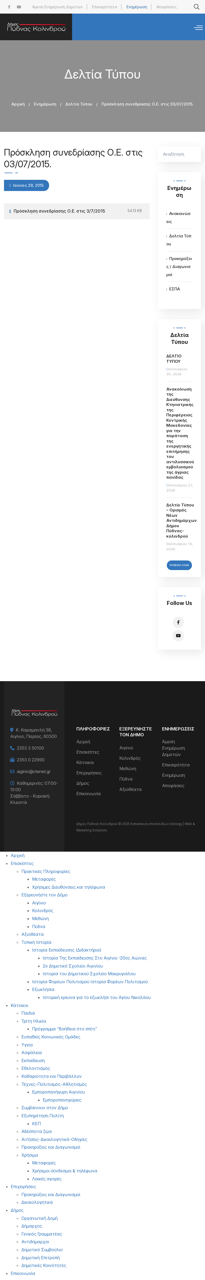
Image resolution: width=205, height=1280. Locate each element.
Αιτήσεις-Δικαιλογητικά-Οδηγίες (54, 1139)
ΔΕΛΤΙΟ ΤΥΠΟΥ (174, 358)
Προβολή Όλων (179, 565)
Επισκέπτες (87, 752)
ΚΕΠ (36, 1123)
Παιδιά (28, 1013)
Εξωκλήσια (43, 989)
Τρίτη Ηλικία (33, 1021)
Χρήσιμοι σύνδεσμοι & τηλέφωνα (64, 1170)
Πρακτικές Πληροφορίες (45, 871)
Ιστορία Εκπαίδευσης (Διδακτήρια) (66, 950)
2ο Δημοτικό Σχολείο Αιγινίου (73, 966)
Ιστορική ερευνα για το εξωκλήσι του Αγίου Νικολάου (97, 997)
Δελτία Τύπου (78, 104)
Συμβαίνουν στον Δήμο (44, 1107)
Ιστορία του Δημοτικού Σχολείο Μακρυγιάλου (89, 973)
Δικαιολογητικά (37, 1202)
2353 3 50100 (30, 748)
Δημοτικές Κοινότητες (43, 1265)
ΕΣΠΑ (174, 288)
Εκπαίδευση (33, 1060)
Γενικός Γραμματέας (41, 1234)
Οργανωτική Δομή (39, 1218)
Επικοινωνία (88, 793)
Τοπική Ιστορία (36, 942)
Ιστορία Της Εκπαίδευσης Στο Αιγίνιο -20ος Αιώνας (95, 958)
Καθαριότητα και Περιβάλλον (51, 1076)
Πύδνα (126, 779)
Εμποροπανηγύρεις (62, 1100)
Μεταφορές (44, 879)
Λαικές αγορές (47, 1178)
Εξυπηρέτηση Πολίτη (42, 1115)
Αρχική (18, 104)
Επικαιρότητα (104, 7)
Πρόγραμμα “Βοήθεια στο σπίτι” (64, 1028)
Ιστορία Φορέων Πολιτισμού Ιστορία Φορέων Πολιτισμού (90, 981)
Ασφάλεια (31, 1052)
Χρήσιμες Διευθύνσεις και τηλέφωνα (68, 887)
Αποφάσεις (166, 7)
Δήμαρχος (31, 1226)
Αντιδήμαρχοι (35, 1241)
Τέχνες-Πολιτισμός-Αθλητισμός (54, 1084)
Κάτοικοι (85, 762)
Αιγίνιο (126, 747)
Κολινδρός (130, 758)
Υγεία (27, 1044)
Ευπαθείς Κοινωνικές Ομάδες (50, 1036)
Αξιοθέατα (130, 789)
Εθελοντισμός (35, 1068)
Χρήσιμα (29, 1155)
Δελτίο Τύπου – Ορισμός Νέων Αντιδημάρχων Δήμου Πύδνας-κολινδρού (181, 520)
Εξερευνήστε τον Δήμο (44, 894)
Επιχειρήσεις (89, 772)
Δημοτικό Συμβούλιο (42, 1249)
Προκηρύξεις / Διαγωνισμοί (179, 266)
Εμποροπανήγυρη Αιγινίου (58, 1092)
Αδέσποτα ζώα (36, 1131)
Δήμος (82, 783)
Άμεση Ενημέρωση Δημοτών (57, 7)
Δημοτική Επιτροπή (40, 1257)
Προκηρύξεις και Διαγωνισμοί (50, 1147)
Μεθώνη (127, 768)
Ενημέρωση (137, 7)
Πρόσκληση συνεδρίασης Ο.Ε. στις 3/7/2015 (59, 211)
